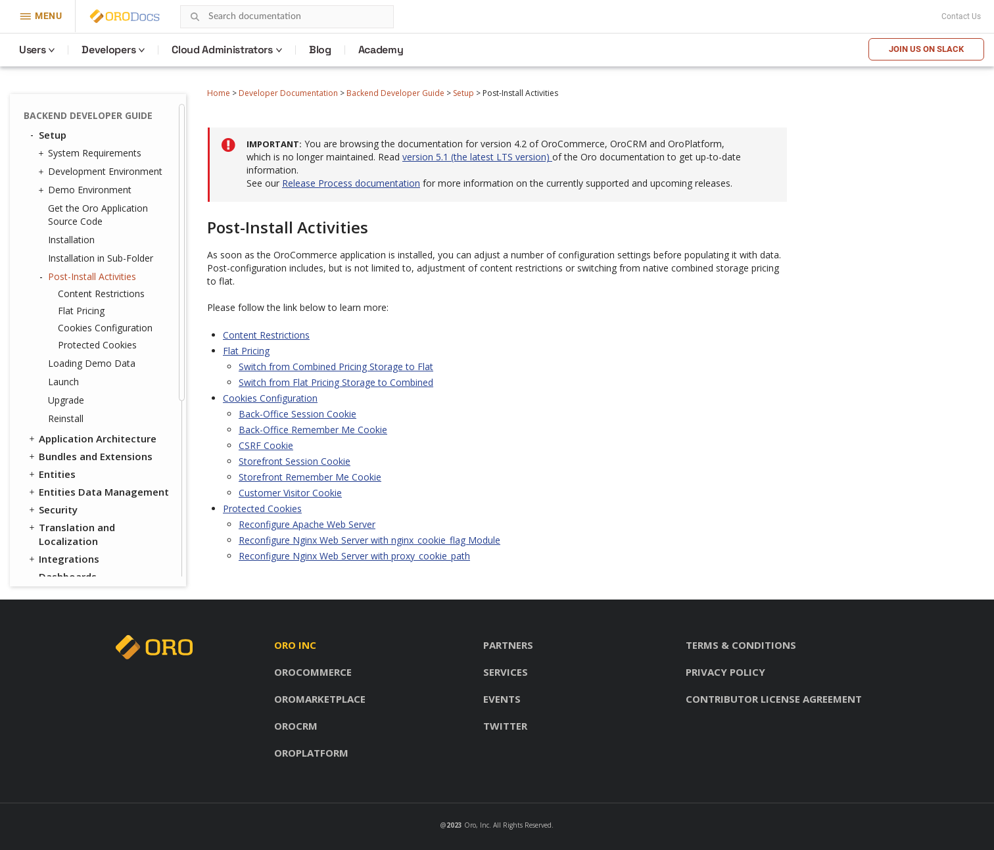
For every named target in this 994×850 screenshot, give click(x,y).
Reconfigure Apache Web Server (307, 524)
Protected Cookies (97, 345)
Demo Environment (86, 190)
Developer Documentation (288, 93)
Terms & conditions (741, 644)
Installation (71, 239)
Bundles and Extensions (90, 456)
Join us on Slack (926, 49)
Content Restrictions (101, 293)
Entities (51, 474)
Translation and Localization (71, 534)
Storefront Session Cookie (294, 461)
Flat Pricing (81, 310)
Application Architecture (91, 438)
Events (502, 698)
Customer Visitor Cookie (290, 492)
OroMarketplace (320, 698)
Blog (320, 50)
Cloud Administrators (222, 50)
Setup (463, 93)
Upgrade (66, 400)
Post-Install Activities (88, 276)
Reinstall (65, 418)
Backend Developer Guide (395, 93)
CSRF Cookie (266, 445)
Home (218, 93)
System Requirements (91, 153)
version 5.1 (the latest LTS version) (477, 157)
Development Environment (101, 171)
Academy (381, 50)
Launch (63, 381)
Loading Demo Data (91, 363)
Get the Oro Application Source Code (98, 214)
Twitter (505, 725)
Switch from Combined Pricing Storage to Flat (336, 366)
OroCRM (296, 725)
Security (52, 509)
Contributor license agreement (774, 698)
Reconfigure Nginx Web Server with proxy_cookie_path (354, 556)
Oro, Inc (476, 825)
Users (32, 50)
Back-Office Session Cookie (297, 414)
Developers (108, 50)
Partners (508, 644)
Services (505, 671)
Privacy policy (725, 671)
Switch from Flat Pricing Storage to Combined (336, 382)
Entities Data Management (98, 491)
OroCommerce (313, 671)
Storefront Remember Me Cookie (310, 477)
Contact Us (961, 16)
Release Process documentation (351, 183)
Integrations (63, 558)
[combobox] (287, 17)
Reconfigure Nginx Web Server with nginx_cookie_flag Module (369, 540)
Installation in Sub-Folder (100, 258)
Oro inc (295, 644)
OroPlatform (311, 752)
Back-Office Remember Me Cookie (313, 429)
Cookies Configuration (105, 327)
